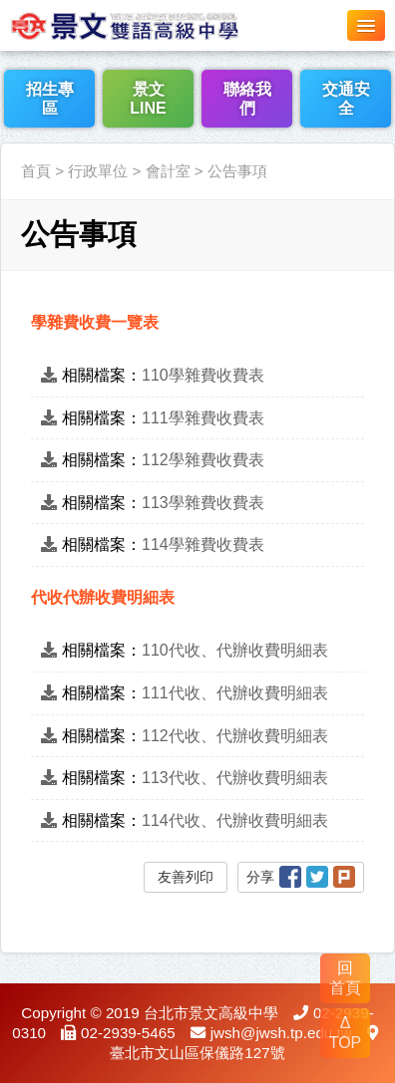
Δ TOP (345, 1032)
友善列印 (185, 877)
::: (6, 131)
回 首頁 (345, 977)
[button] (366, 25)
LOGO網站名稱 (149, 25)
